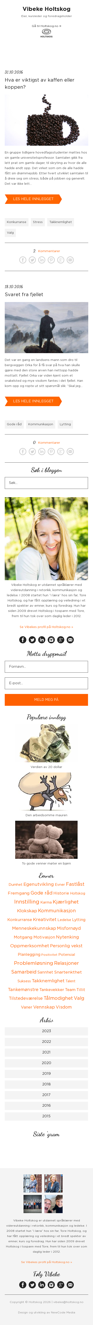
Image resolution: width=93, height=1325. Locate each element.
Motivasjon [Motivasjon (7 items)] (44, 937)
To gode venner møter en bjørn (46, 863)
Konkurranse (16, 222)
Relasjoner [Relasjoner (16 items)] (66, 963)
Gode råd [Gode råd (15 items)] (41, 893)
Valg (10, 232)
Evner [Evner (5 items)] (60, 884)
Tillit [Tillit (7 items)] (80, 990)
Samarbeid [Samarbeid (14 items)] (24, 972)
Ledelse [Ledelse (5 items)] (64, 920)
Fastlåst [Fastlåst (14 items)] (75, 884)
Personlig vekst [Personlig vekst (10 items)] (66, 946)
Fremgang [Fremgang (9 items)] (19, 893)
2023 (46, 1031)
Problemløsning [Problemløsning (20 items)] (33, 963)
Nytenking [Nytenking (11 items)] (67, 937)
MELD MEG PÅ (46, 700)
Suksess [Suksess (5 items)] (24, 981)
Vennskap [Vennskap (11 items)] (44, 1007)
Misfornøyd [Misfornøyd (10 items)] (69, 928)
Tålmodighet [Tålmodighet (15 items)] (58, 998)
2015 (46, 1116)
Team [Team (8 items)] (70, 990)
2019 (46, 1073)
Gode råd (14, 424)
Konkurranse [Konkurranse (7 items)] (19, 920)
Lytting (65, 424)
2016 (46, 1105)
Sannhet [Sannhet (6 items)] (45, 972)
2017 (46, 1095)
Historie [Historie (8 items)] (61, 893)
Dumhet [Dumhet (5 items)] (16, 884)
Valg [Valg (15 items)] (79, 998)
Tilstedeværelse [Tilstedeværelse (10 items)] (26, 998)
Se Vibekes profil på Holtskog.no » (46, 627)
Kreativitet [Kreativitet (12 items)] (44, 919)
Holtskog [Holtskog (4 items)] (77, 893)
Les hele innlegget (33, 199)
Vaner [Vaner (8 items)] (26, 1007)
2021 (46, 1052)
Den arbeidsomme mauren (46, 815)
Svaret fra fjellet (24, 294)
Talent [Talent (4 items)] (70, 981)
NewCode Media (63, 1312)
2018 (46, 1084)
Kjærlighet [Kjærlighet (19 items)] (66, 901)
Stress (38, 222)
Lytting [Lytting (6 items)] (78, 920)
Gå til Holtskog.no (46, 31)
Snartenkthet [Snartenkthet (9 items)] (68, 972)
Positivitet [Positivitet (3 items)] (49, 954)
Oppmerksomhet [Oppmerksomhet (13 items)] (29, 946)
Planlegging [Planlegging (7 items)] (29, 954)
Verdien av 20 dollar (46, 767)
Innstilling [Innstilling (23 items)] (26, 901)
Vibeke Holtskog (46, 9)
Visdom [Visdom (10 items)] (64, 1007)
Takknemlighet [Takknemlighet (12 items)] (48, 981)
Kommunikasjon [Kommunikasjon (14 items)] (57, 910)
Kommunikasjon (40, 424)
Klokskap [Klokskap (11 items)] (27, 911)
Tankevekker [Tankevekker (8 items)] (51, 990)
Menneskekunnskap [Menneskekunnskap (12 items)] (34, 928)
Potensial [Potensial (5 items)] (66, 954)
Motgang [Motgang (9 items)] (23, 937)
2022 (46, 1042)
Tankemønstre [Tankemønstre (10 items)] (23, 990)
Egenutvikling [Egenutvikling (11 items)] (38, 884)
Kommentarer (46, 251)
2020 (46, 1063)
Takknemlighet (60, 222)
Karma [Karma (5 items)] (46, 902)
